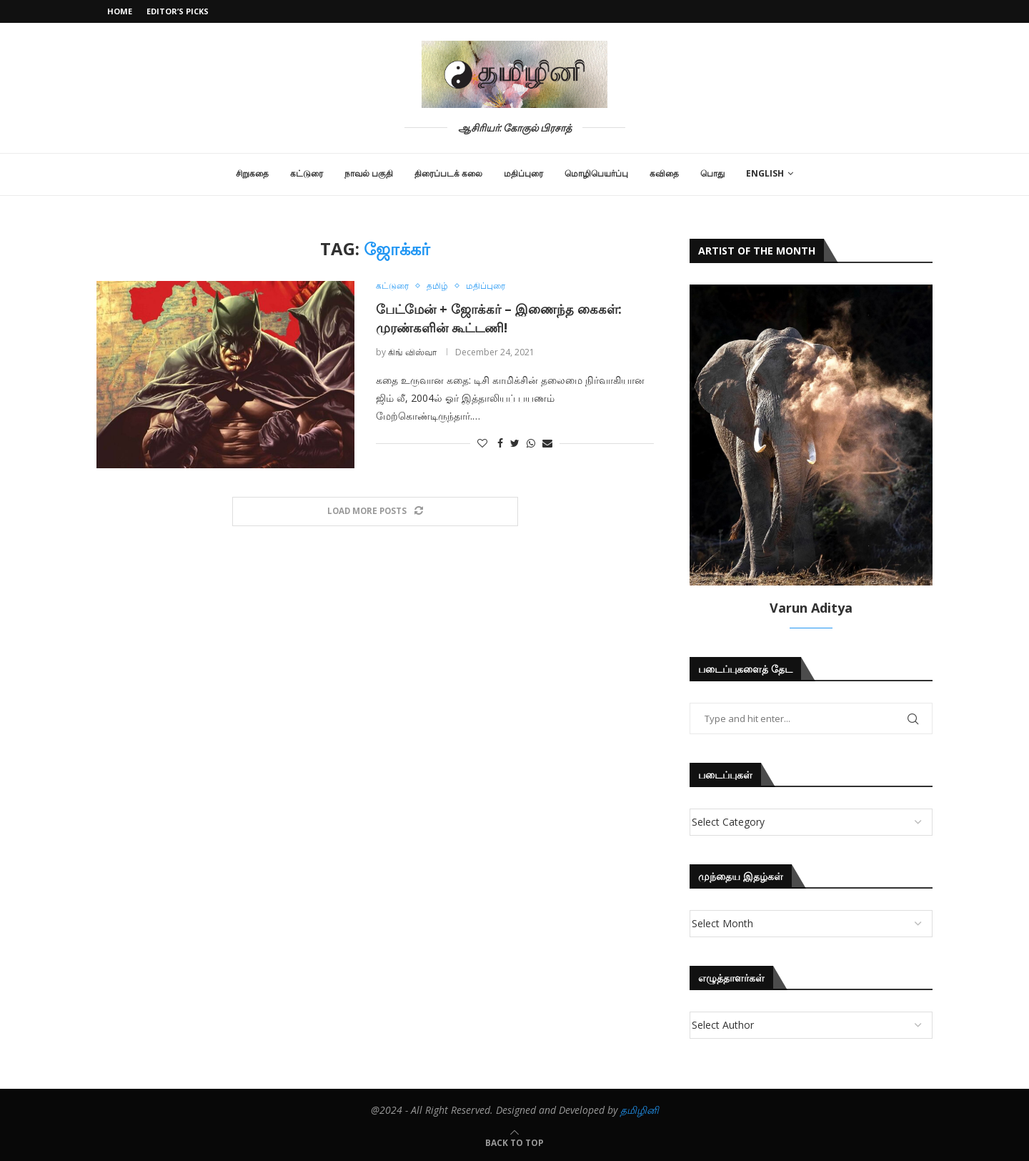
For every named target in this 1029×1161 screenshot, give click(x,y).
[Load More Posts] (375, 511)
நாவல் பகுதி (368, 173)
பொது (712, 173)
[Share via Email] (547, 443)
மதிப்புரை (523, 173)
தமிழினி (639, 1110)
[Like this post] (482, 443)
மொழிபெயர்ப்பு (596, 173)
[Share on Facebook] (500, 443)
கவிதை (664, 173)
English (765, 173)
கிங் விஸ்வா (412, 352)
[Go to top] (514, 1142)
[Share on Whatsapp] (531, 443)
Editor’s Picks (177, 11)
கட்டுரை (306, 173)
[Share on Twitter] (515, 443)
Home (119, 11)
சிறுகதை (252, 173)
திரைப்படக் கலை (448, 173)
